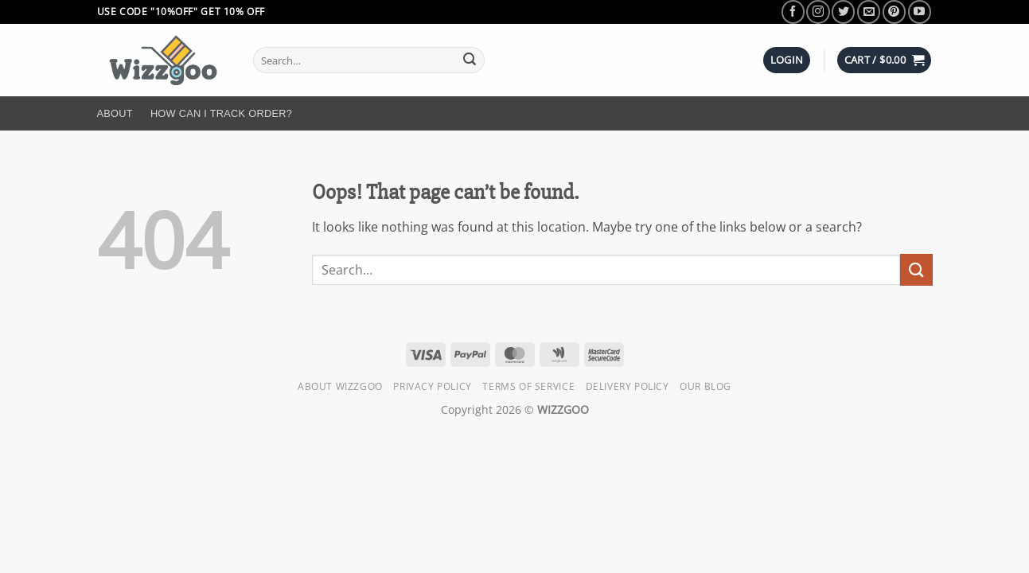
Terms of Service (528, 386)
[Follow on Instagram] (817, 11)
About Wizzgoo (340, 386)
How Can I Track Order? (221, 113)
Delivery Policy (627, 386)
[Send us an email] (868, 11)
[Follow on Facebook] (793, 11)
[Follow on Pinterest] (894, 11)
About (115, 113)
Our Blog (705, 386)
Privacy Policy (432, 386)
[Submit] (469, 60)
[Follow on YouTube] (919, 11)
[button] (787, 60)
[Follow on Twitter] (843, 11)
